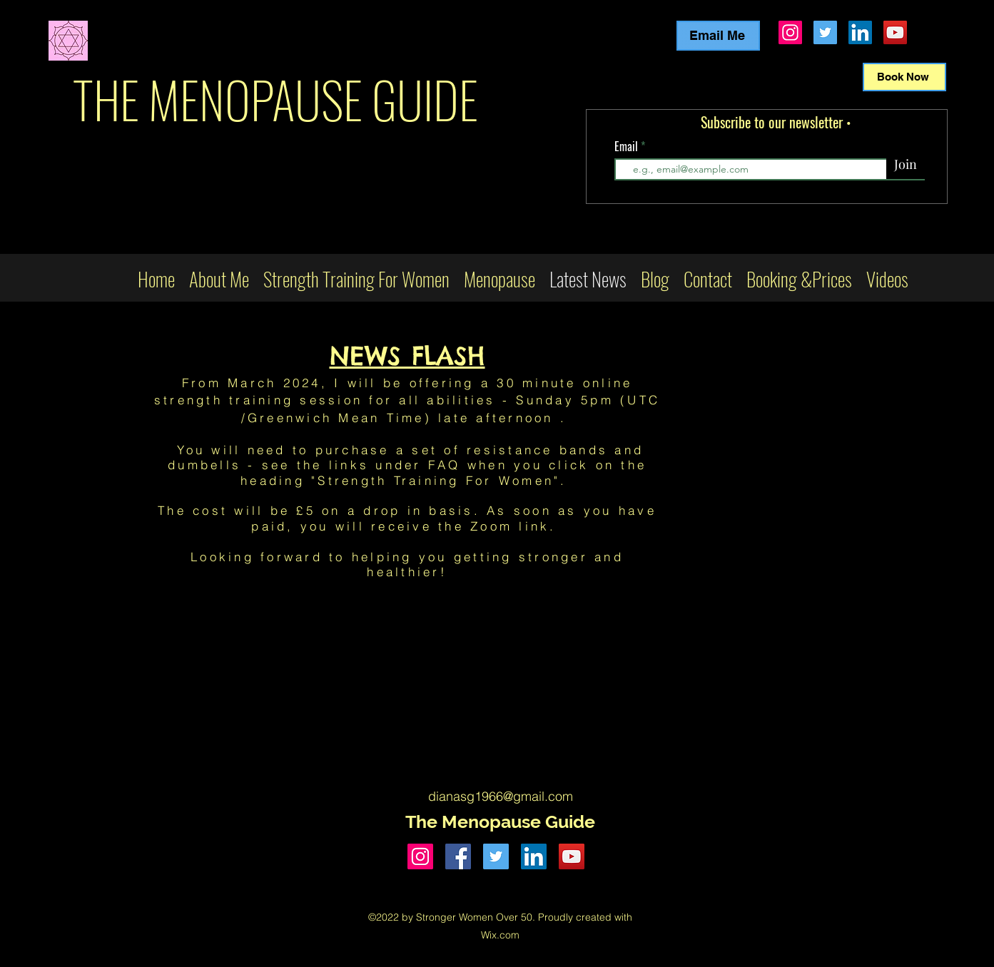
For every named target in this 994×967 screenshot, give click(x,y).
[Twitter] (825, 32)
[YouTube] (895, 32)
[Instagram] (790, 32)
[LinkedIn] (860, 32)
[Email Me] (718, 36)
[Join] (905, 164)
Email (627, 146)
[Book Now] (904, 77)
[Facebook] (458, 856)
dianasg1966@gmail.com (500, 796)
